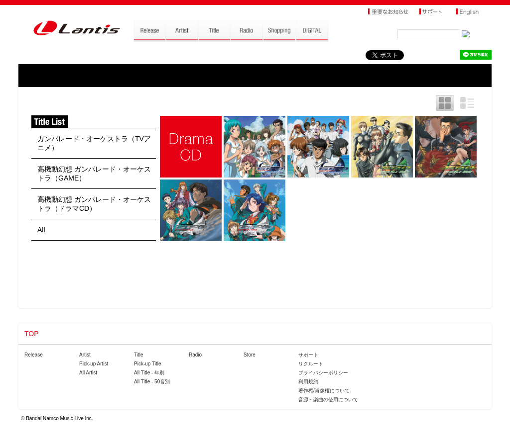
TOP (31, 334)
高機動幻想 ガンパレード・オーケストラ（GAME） (94, 173)
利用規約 (308, 381)
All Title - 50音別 (152, 381)
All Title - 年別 (149, 372)
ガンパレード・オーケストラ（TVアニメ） (94, 143)
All (41, 230)
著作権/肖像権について (324, 390)
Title (138, 355)
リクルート (310, 363)
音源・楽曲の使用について (328, 399)
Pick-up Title (147, 363)
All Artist (88, 372)
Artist (85, 355)
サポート (308, 355)
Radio (195, 355)
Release (33, 355)
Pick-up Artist (93, 363)
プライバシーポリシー (323, 372)
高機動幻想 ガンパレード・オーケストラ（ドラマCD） (94, 203)
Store (249, 355)
